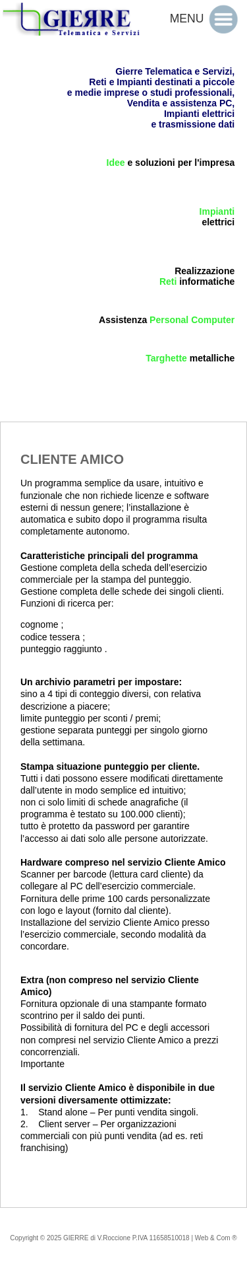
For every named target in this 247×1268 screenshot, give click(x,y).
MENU (206, 18)
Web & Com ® (216, 1238)
